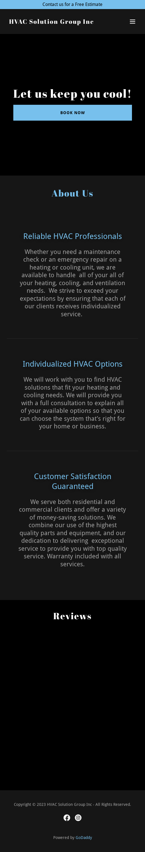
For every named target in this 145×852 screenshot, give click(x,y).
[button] (132, 21)
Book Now (72, 112)
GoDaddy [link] (84, 837)
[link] (51, 22)
